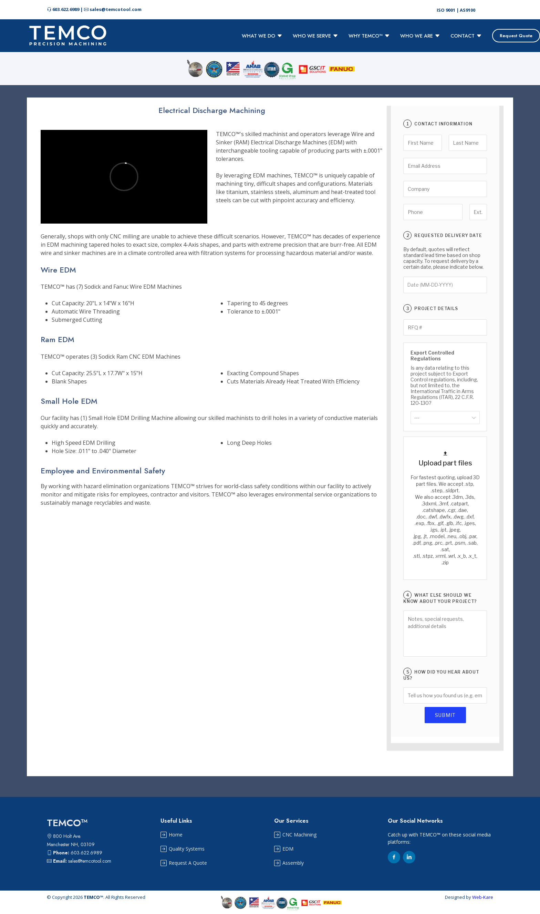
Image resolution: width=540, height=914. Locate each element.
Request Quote (516, 35)
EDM (287, 848)
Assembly (293, 863)
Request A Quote (188, 863)
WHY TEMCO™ (369, 35)
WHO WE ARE (420, 35)
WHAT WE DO (262, 35)
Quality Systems (187, 848)
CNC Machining (299, 834)
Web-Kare (482, 897)
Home (176, 834)
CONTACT (466, 35)
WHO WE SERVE (315, 35)
